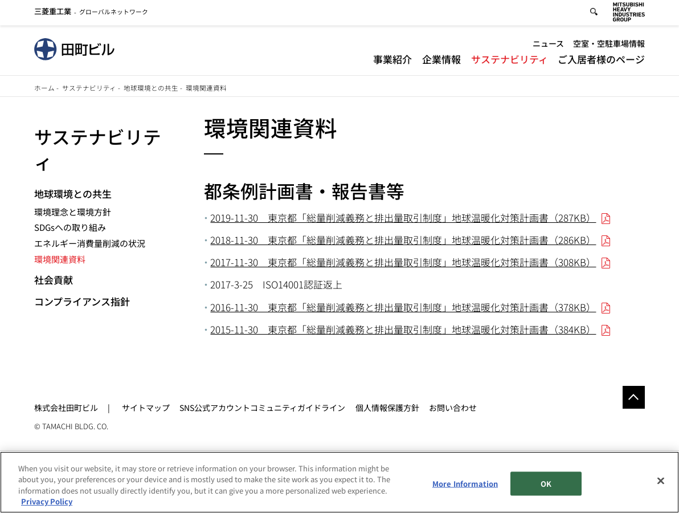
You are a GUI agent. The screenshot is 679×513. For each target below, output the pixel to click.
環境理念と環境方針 (72, 212)
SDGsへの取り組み (70, 227)
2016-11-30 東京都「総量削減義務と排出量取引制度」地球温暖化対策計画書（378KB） (403, 307)
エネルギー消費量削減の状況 (89, 243)
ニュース (548, 45)
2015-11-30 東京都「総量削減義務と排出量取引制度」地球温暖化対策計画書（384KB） (403, 329)
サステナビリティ (509, 61)
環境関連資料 (59, 259)
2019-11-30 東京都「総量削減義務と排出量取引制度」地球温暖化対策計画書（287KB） (403, 217)
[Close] (660, 481)
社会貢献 (53, 279)
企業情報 (441, 61)
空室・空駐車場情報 (609, 45)
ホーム (44, 87)
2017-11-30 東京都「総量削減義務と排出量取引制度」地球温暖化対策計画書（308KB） (403, 262)
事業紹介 (392, 61)
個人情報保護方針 (387, 407)
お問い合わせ (453, 407)
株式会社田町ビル (66, 407)
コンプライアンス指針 (82, 301)
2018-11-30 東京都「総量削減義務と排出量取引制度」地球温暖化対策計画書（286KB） (403, 240)
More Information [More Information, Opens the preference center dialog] (465, 483)
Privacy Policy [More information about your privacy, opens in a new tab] (46, 501)
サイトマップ (146, 407)
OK (546, 483)
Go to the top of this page (634, 397)
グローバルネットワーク (91, 13)
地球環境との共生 (151, 87)
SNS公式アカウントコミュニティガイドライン (262, 407)
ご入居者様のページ (601, 61)
